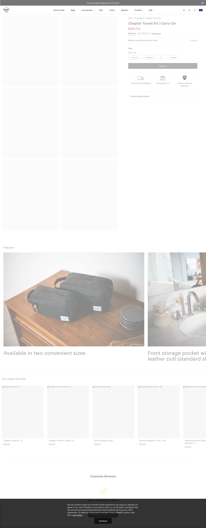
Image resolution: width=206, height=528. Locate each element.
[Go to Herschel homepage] (6, 10)
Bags (73, 10)
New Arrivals (58, 10)
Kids (101, 10)
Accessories (87, 10)
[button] (184, 10)
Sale (150, 10)
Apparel (124, 10)
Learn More (77, 515)
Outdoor (138, 10)
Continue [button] (103, 521)
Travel (111, 10)
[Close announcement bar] (202, 3)
